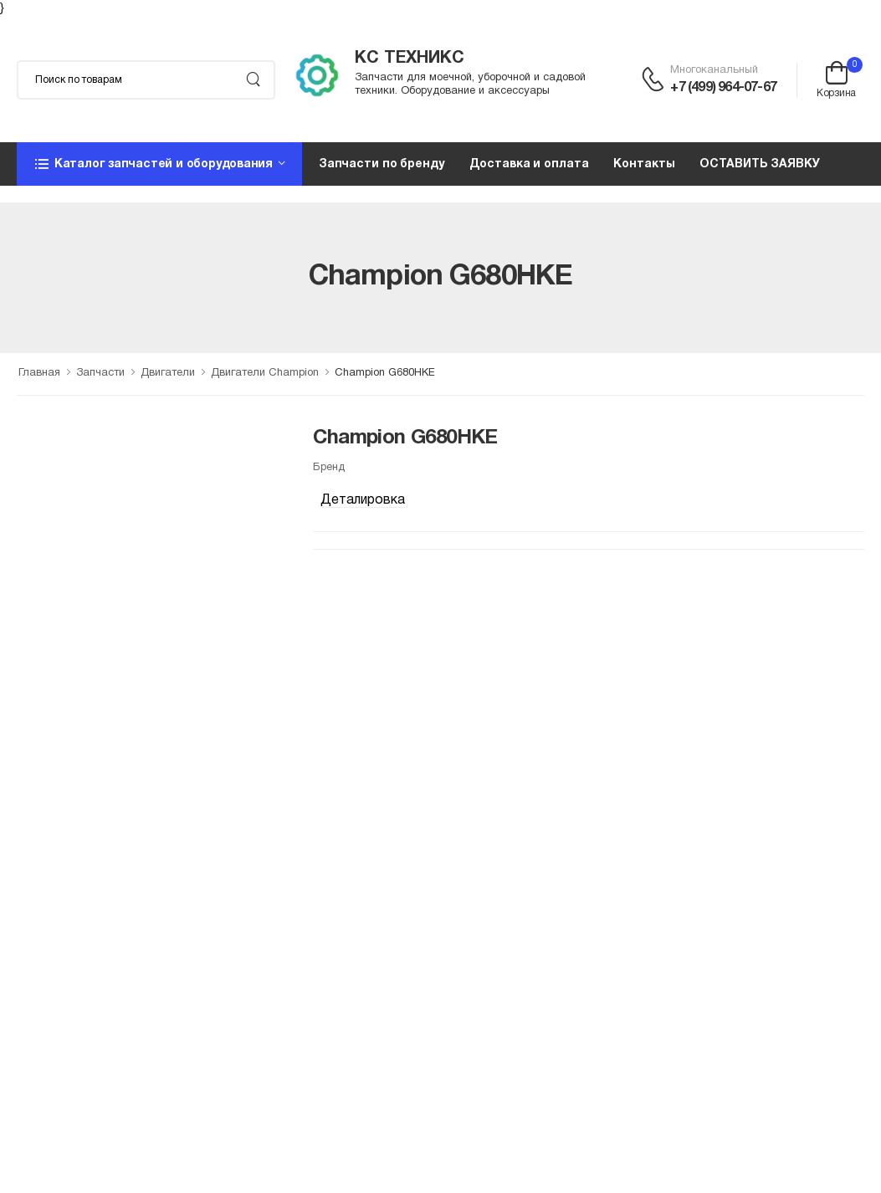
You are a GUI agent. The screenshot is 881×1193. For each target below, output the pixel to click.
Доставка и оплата (529, 164)
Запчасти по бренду (381, 164)
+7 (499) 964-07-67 (723, 88)
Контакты (643, 164)
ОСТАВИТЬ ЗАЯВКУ (759, 164)
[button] (159, 164)
